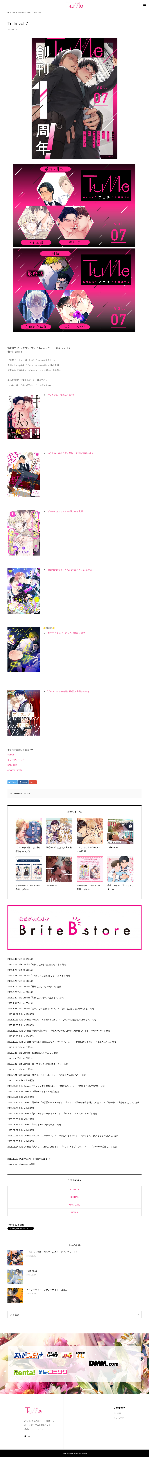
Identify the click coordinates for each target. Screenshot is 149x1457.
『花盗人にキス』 (103, 1041)
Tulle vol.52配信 (25, 1058)
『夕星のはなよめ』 (83, 1041)
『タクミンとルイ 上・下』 (43, 1075)
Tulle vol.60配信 (25, 970)
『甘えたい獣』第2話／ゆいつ (59, 395)
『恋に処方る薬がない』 (70, 1075)
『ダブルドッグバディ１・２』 (46, 1113)
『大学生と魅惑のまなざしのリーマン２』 (51, 1041)
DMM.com (12, 765)
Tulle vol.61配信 (25, 959)
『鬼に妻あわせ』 (66, 1086)
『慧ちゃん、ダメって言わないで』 (97, 1135)
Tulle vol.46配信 (26, 1130)
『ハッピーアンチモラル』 (44, 1124)
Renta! (10, 754)
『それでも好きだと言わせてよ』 (46, 964)
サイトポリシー (120, 1418)
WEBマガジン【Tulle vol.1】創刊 (34, 1159)
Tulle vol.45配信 (26, 1141)
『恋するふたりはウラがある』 (75, 1008)
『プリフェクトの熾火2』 (43, 1086)
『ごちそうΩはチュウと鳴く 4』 (76, 1019)
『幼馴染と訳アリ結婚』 (89, 1086)
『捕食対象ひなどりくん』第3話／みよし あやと (68, 569)
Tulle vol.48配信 (26, 1108)
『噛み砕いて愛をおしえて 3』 (120, 1102)
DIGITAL (74, 1197)
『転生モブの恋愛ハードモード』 (47, 1102)
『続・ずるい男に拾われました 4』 (47, 1064)
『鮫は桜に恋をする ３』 (42, 1053)
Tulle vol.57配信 (25, 1003)
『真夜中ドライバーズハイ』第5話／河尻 (65, 633)
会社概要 (117, 1413)
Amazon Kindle (14, 770)
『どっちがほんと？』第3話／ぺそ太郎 (64, 511)
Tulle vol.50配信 (26, 1080)
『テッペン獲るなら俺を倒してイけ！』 (84, 1102)
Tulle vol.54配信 (26, 1036)
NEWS (27, 793)
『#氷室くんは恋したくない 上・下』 (48, 975)
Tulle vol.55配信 (26, 1025)
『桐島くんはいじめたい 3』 (43, 986)
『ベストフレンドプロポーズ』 (78, 1113)
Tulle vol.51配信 (25, 1069)
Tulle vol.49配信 (26, 1097)
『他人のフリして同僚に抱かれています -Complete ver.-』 (78, 1030)
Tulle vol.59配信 (25, 981)
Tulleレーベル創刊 (26, 1164)
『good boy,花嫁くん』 (102, 1146)
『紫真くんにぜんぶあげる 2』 (44, 997)
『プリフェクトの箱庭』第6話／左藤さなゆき (68, 691)
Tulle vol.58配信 (25, 992)
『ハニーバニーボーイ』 (42, 1135)
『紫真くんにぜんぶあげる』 (45, 1146)
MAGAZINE (18, 793)
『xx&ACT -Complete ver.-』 (44, 1019)
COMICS (74, 1189)
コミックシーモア (16, 760)
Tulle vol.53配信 (25, 1047)
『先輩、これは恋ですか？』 (43, 1008)
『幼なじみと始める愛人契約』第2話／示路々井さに (70, 453)
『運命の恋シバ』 (39, 1030)
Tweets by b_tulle (15, 1225)
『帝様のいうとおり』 (67, 1135)
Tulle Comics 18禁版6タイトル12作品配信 (39, 1091)
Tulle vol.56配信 (26, 1014)
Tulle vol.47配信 (26, 1119)
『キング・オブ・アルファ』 (75, 1146)
